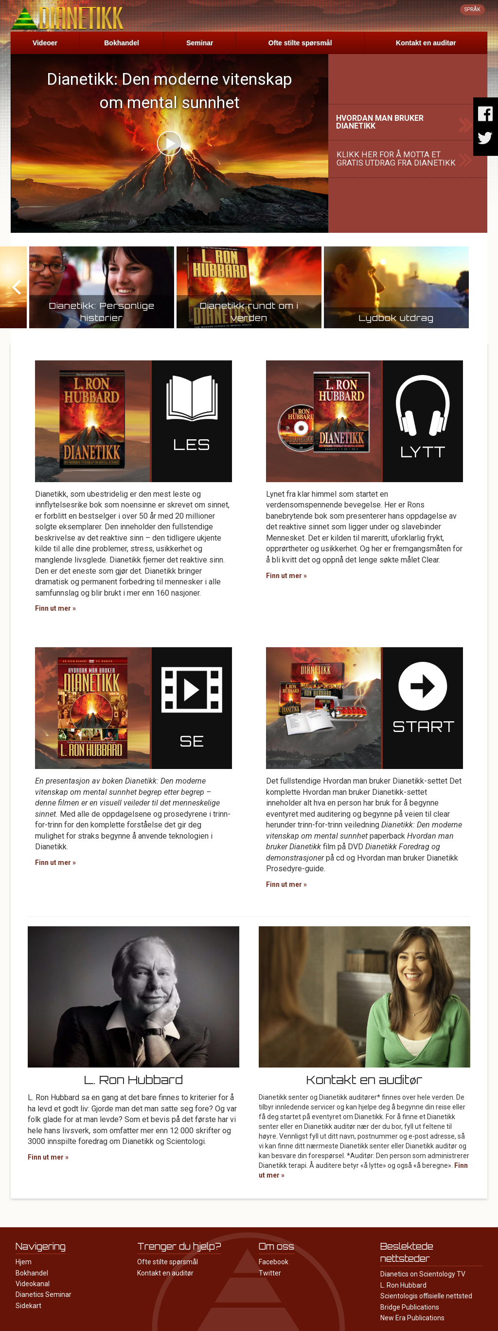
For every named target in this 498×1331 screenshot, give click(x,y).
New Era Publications (412, 1318)
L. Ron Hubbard (403, 1285)
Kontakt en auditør (426, 43)
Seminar (199, 43)
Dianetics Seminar (43, 1294)
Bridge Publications (409, 1307)
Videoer (45, 43)
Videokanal (33, 1284)
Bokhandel (121, 43)
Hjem (24, 1262)
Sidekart (28, 1306)
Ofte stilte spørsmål (300, 43)
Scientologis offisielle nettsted (426, 1296)
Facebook (273, 1262)
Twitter (270, 1273)
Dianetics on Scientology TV (422, 1274)
